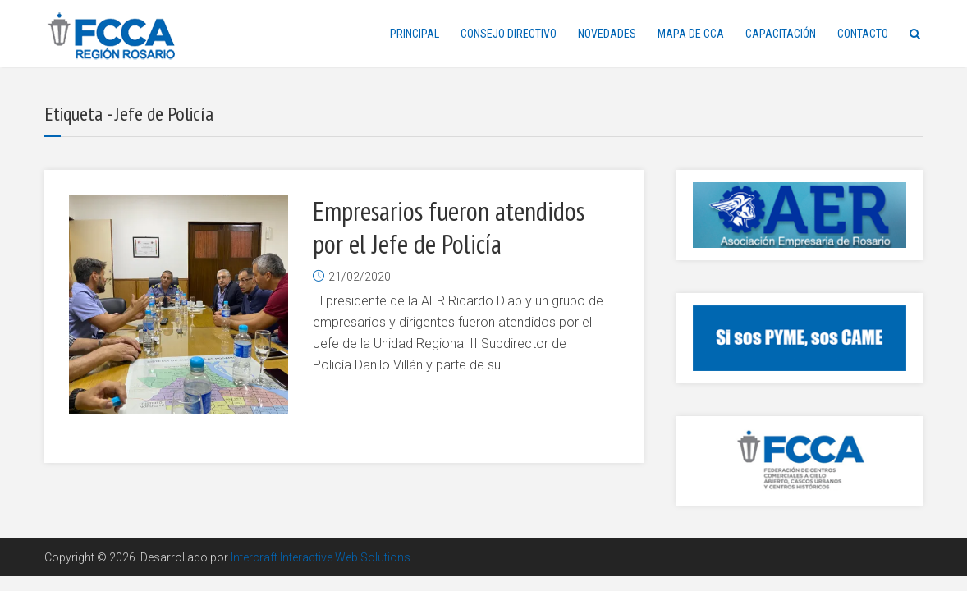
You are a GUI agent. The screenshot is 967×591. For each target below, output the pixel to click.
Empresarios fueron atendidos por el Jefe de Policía (448, 227)
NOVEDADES (607, 33)
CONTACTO (862, 33)
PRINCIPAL (414, 33)
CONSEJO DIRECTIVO (509, 33)
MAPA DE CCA (691, 33)
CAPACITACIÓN (780, 33)
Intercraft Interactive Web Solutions (320, 557)
